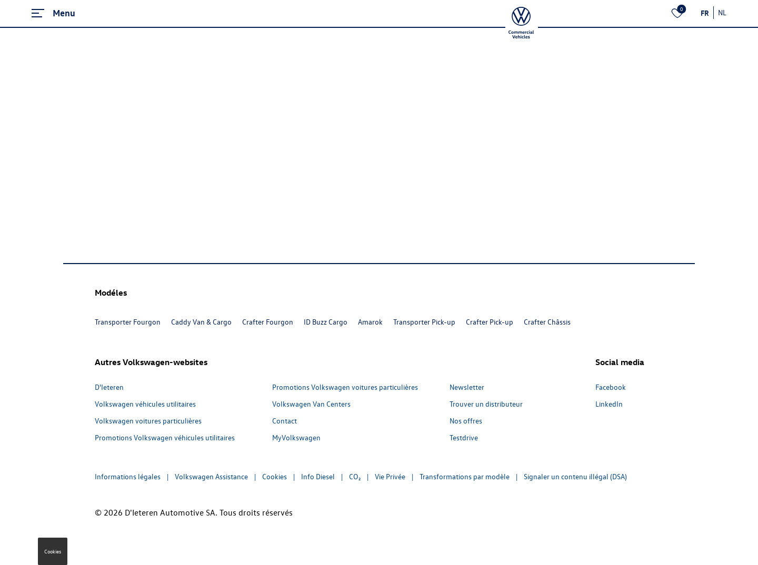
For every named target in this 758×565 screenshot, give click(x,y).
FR (705, 12)
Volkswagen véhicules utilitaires (145, 404)
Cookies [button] (52, 551)
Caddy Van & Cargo (201, 322)
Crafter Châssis (547, 322)
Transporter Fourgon (128, 322)
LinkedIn (609, 404)
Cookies (274, 476)
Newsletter (467, 387)
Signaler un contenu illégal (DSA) (575, 476)
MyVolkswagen (296, 437)
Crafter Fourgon (267, 322)
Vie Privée (390, 476)
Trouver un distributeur (486, 404)
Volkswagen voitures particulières (148, 421)
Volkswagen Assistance (211, 476)
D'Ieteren (109, 387)
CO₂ (355, 476)
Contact (284, 421)
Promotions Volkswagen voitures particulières (345, 387)
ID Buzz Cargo (325, 322)
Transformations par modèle (465, 476)
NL (722, 12)
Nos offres (466, 421)
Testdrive (464, 437)
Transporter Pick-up (424, 322)
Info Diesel (318, 476)
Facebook (610, 387)
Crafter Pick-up (489, 322)
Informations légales (128, 476)
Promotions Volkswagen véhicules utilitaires (165, 437)
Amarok (370, 322)
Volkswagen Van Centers (311, 404)
